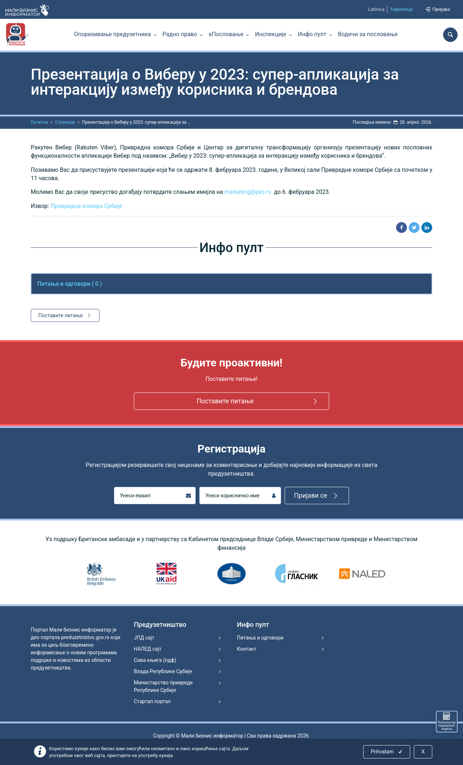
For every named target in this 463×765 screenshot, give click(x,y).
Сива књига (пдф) (155, 660)
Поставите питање (65, 315)
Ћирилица (401, 9)
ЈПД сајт (144, 638)
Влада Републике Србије (163, 671)
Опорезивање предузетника (112, 34)
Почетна (39, 122)
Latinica (376, 9)
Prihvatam (387, 751)
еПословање (226, 34)
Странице (65, 122)
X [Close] (423, 752)
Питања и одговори (260, 638)
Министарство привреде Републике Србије (163, 686)
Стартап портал (152, 701)
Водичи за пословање (368, 34)
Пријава (437, 9)
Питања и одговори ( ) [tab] (69, 283)
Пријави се (317, 495)
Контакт (246, 649)
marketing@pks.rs (247, 191)
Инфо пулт (312, 34)
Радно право (179, 34)
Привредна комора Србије (86, 206)
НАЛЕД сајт (147, 649)
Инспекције (270, 34)
